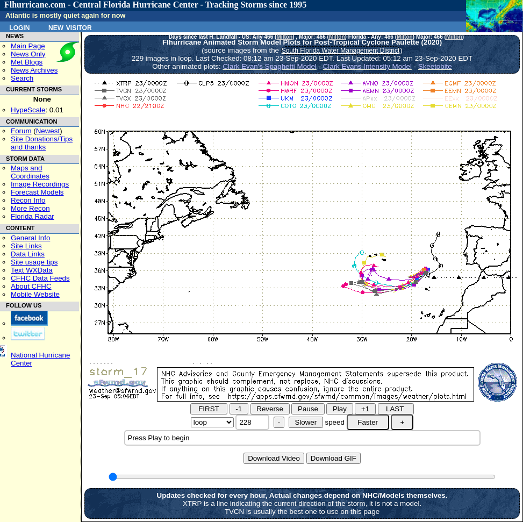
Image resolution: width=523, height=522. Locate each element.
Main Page (28, 46)
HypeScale (28, 110)
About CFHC (31, 286)
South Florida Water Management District (341, 50)
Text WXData (32, 270)
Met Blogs (26, 62)
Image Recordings (40, 184)
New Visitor (70, 27)
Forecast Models (37, 192)
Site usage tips (34, 262)
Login (19, 27)
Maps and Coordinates (30, 172)
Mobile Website (35, 294)
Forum (21, 131)
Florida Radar (32, 216)
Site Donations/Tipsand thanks (42, 143)
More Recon (30, 208)
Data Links (28, 254)
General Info (30, 238)
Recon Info (28, 200)
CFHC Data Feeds (40, 278)
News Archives (34, 70)
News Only (28, 54)
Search (22, 78)
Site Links (26, 246)
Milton (284, 37)
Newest (48, 131)
